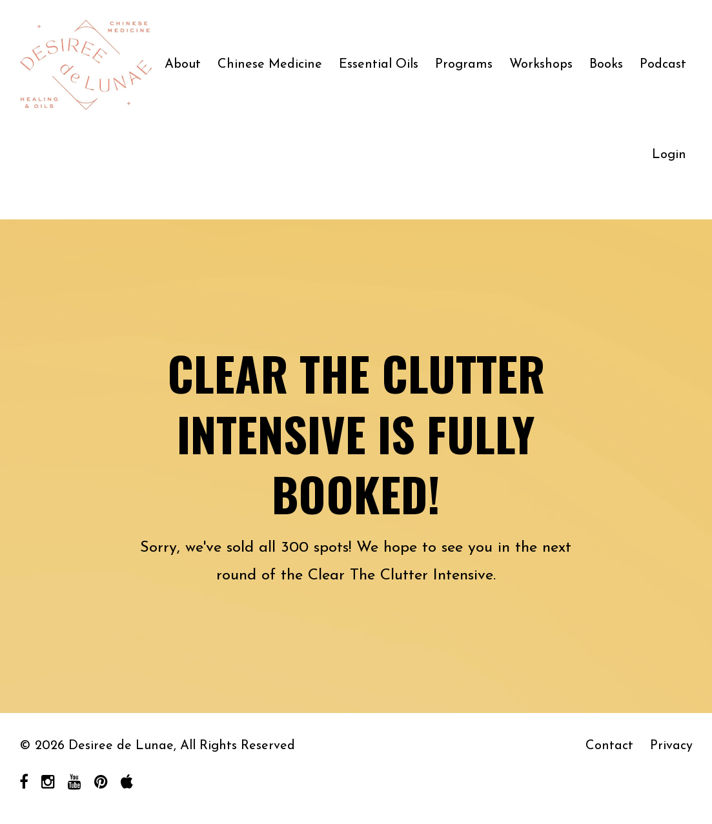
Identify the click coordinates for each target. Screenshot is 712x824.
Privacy (671, 745)
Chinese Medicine (270, 64)
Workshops (541, 64)
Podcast (663, 64)
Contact (609, 745)
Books (606, 64)
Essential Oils (378, 64)
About (183, 64)
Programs (464, 64)
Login (669, 154)
